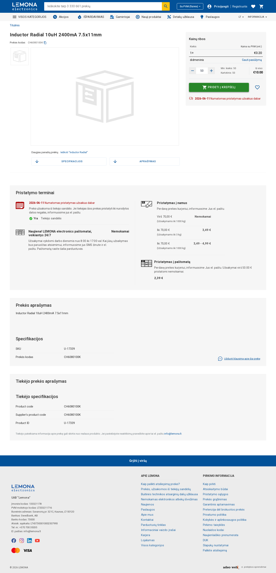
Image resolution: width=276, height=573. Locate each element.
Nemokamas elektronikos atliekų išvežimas (169, 499)
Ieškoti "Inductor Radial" (74, 152)
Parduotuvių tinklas (153, 525)
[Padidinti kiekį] (192, 70)
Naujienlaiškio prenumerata (220, 535)
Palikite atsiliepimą (215, 550)
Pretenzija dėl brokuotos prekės (224, 509)
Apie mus (147, 514)
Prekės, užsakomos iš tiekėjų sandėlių (166, 489)
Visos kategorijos (152, 545)
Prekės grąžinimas (215, 499)
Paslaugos (210, 17)
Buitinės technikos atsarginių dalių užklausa (169, 494)
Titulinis (15, 25)
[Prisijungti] (218, 6)
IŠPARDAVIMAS (91, 17)
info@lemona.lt (173, 433)
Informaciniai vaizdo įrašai (158, 530)
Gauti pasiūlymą (252, 59)
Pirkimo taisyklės (214, 525)
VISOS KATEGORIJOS (30, 17)
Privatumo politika (214, 514)
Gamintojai (120, 17)
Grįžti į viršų (138, 461)
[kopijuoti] (45, 43)
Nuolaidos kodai (213, 530)
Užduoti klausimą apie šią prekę (239, 358)
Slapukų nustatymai (216, 545)
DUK (205, 540)
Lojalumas (148, 540)
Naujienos (147, 504)
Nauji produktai (148, 17)
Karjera (145, 535)
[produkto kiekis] (202, 70)
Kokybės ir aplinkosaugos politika (225, 520)
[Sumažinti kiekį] (211, 70)
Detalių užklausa (180, 17)
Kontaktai (147, 520)
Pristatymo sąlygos (215, 494)
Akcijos (61, 17)
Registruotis (239, 6)
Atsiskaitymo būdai (215, 489)
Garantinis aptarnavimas (219, 504)
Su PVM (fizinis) (190, 6)
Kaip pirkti (209, 484)
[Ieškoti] (166, 6)
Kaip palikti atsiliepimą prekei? (160, 484)
